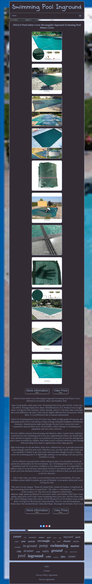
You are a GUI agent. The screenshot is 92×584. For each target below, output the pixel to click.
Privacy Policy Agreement (47, 575)
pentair (31, 541)
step (60, 537)
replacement (73, 552)
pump (43, 545)
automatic (32, 537)
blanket (76, 541)
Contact (47, 571)
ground (57, 550)
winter (72, 556)
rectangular (17, 547)
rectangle (44, 541)
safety (45, 551)
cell (25, 537)
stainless (56, 557)
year (23, 541)
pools (77, 537)
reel (53, 542)
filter (63, 556)
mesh (38, 552)
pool (21, 555)
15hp (19, 551)
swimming (59, 545)
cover (17, 536)
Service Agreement (47, 579)
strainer (28, 551)
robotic (55, 537)
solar (48, 556)
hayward (68, 536)
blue (66, 552)
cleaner (67, 541)
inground (35, 556)
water (16, 542)
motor (75, 546)
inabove (41, 537)
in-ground (30, 546)
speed (49, 537)
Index (47, 566)
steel (59, 541)
